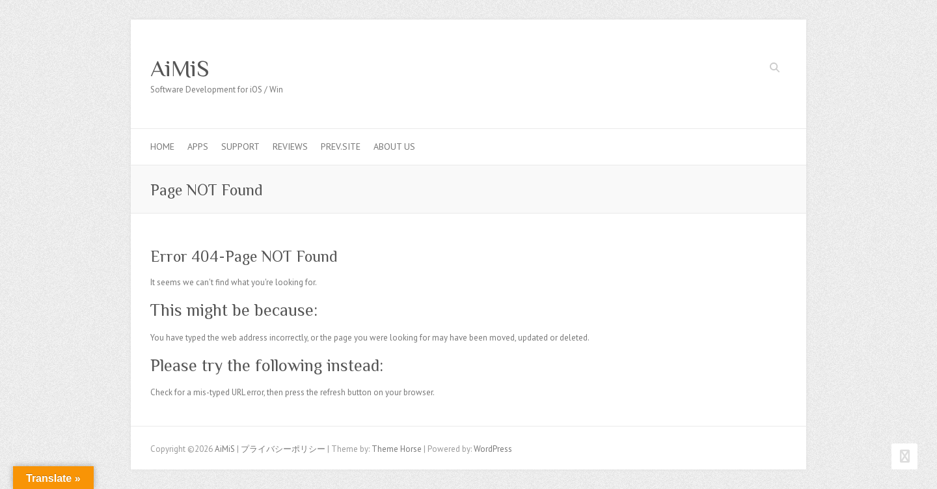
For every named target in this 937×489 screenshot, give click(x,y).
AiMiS (180, 68)
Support (240, 146)
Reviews (290, 146)
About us (394, 146)
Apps (197, 146)
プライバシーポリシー (283, 448)
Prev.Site (340, 146)
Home (162, 146)
